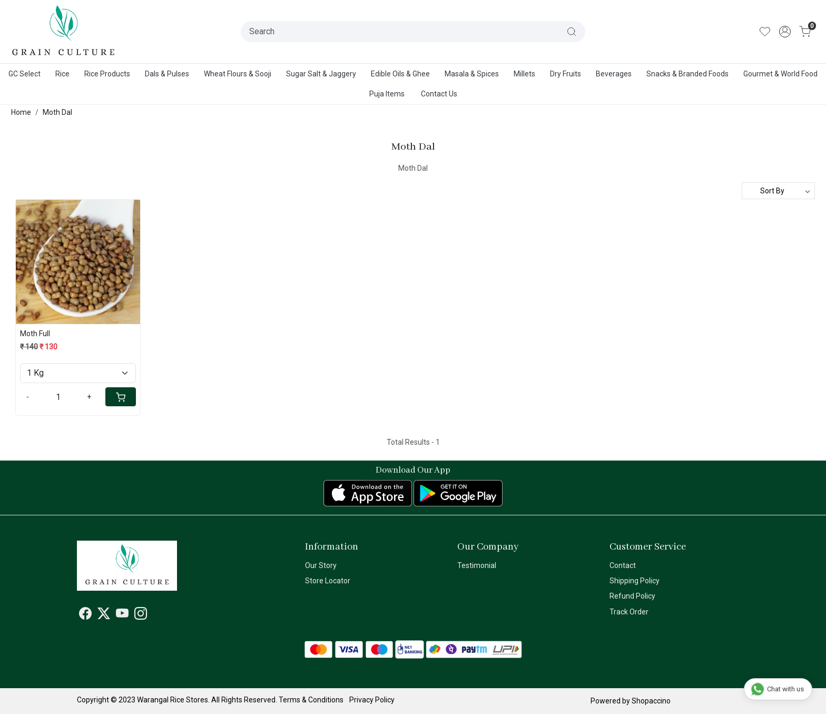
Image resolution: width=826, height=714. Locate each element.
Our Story (321, 565)
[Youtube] (122, 615)
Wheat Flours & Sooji (237, 74)
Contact (622, 565)
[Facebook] (85, 615)
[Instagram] (140, 615)
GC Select (24, 74)
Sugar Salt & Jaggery (321, 74)
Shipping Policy (634, 580)
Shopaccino (651, 701)
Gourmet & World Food (780, 74)
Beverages (614, 74)
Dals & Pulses (167, 74)
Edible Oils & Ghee (400, 74)
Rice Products (107, 74)
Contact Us (439, 94)
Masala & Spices (472, 74)
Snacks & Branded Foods (687, 74)
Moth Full (35, 333)
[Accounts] (785, 31)
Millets (524, 74)
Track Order (628, 612)
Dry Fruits (565, 74)
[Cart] (120, 396)
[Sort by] (778, 190)
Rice (62, 74)
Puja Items (387, 94)
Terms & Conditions (311, 700)
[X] (103, 615)
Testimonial (476, 565)
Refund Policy (632, 596)
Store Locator (327, 580)
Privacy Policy (372, 700)
